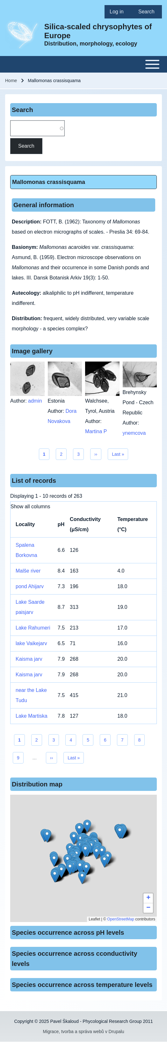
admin (35, 401)
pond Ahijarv (30, 586)
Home (11, 80)
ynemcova (134, 433)
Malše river (28, 571)
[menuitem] (119, 11)
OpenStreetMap (120, 919)
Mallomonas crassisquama (48, 182)
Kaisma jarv (29, 659)
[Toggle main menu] (83, 64)
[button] (85, 850)
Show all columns (30, 506)
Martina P (96, 431)
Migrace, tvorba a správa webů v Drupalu (83, 1031)
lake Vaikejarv (31, 643)
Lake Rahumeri (33, 627)
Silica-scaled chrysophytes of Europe (98, 31)
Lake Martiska (31, 716)
